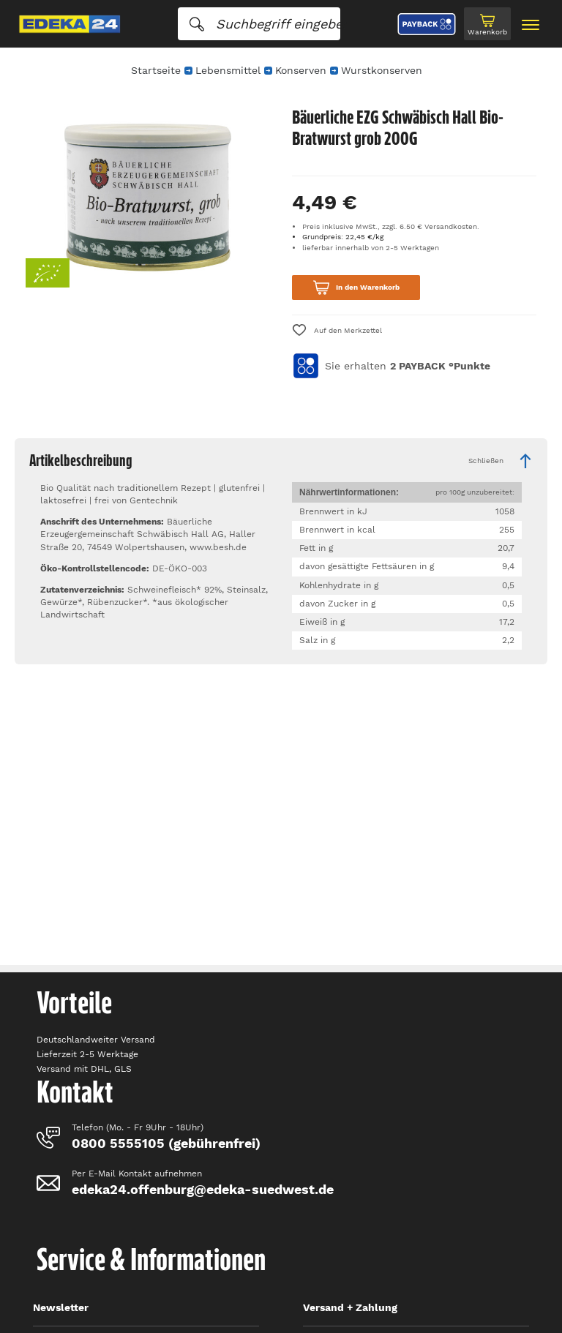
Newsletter (61, 1307)
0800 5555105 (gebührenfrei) (166, 1143)
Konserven (300, 70)
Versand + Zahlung (350, 1307)
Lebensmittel (228, 70)
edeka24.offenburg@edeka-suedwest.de (203, 1189)
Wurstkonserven (381, 70)
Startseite (156, 70)
